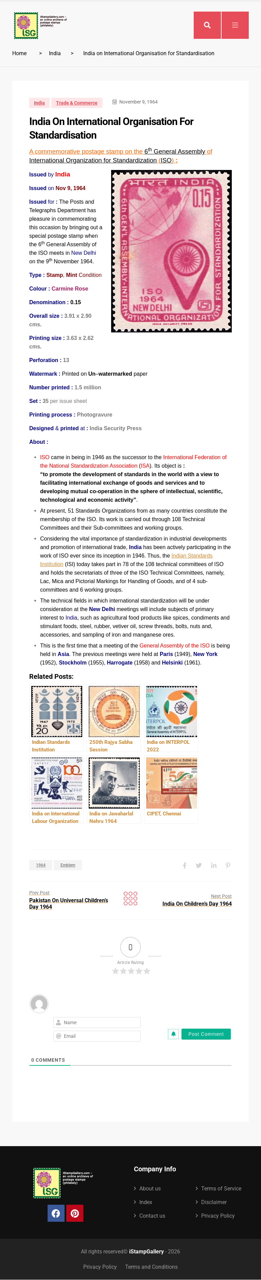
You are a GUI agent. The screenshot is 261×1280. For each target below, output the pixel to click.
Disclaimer (214, 1202)
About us (150, 1188)
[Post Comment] (206, 1034)
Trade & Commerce (77, 103)
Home (19, 53)
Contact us (152, 1216)
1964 (41, 865)
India (55, 53)
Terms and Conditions (151, 1267)
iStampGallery (146, 1251)
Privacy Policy (218, 1216)
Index (145, 1202)
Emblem (67, 865)
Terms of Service (221, 1188)
